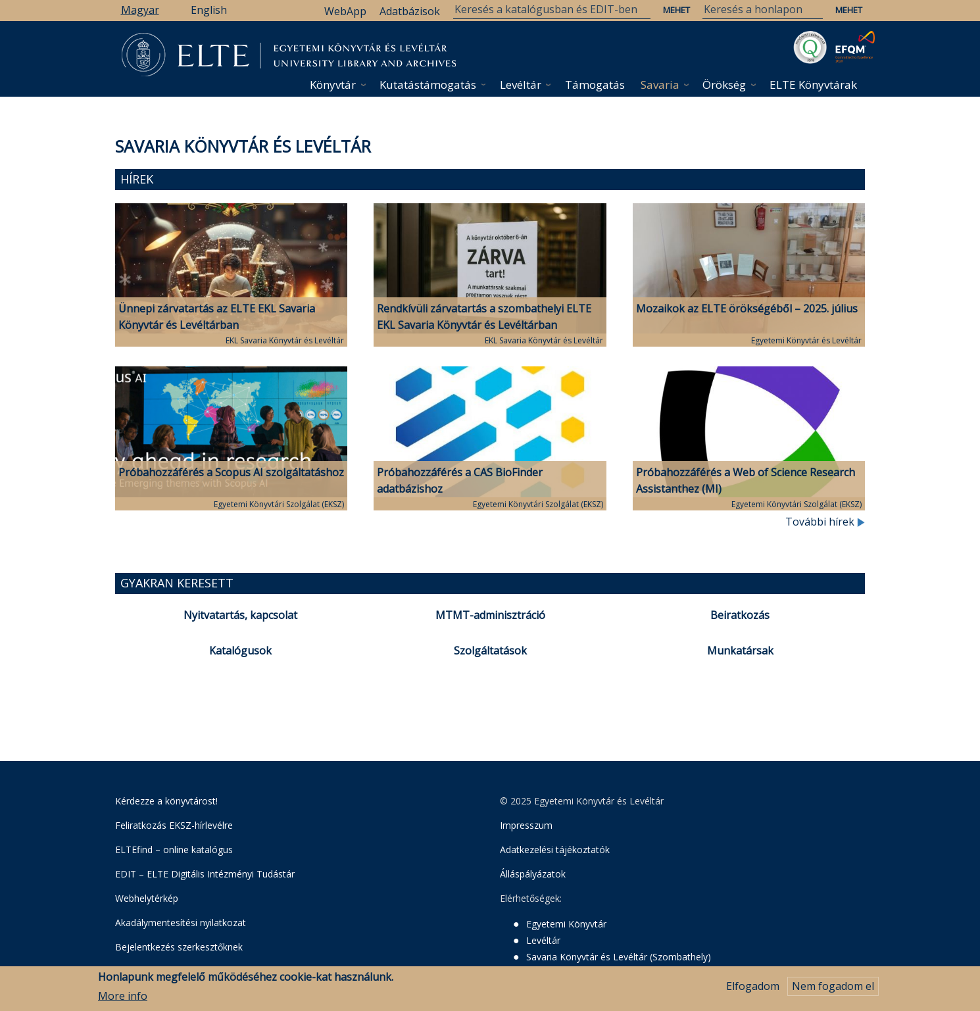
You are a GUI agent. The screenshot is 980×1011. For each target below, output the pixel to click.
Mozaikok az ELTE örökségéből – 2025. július (747, 308)
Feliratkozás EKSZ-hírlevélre (174, 825)
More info (122, 998)
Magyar (140, 10)
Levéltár (520, 84)
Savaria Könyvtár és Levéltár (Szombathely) (618, 956)
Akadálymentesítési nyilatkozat (180, 922)
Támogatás (595, 84)
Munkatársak (740, 650)
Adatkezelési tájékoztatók (555, 849)
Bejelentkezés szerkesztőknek (179, 947)
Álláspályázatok (533, 874)
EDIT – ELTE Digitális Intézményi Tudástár (205, 874)
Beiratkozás (740, 615)
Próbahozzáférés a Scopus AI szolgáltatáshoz (231, 472)
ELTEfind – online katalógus (174, 849)
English (209, 10)
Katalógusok (240, 650)
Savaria (660, 84)
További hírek (825, 521)
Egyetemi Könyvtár (566, 924)
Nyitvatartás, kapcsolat (240, 615)
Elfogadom (752, 988)
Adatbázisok (410, 11)
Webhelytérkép (146, 898)
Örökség (724, 84)
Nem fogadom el (833, 988)
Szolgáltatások (490, 650)
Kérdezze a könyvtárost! (166, 801)
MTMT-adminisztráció (490, 615)
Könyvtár (333, 84)
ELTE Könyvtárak (813, 84)
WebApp (345, 11)
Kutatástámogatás (428, 84)
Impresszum (526, 825)
